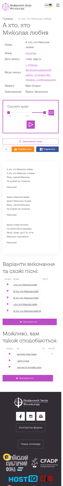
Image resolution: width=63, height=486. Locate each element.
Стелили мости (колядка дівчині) (28, 367)
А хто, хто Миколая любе (24, 285)
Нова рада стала (20, 361)
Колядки (31, 53)
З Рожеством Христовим (24, 354)
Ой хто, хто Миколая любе (25, 291)
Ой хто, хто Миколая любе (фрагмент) (31, 311)
